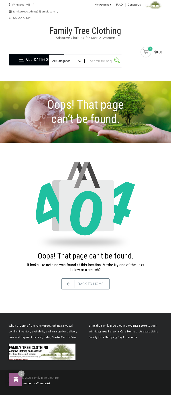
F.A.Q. (119, 5)
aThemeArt (42, 383)
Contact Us (134, 5)
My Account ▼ (103, 5)
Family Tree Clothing (85, 31)
